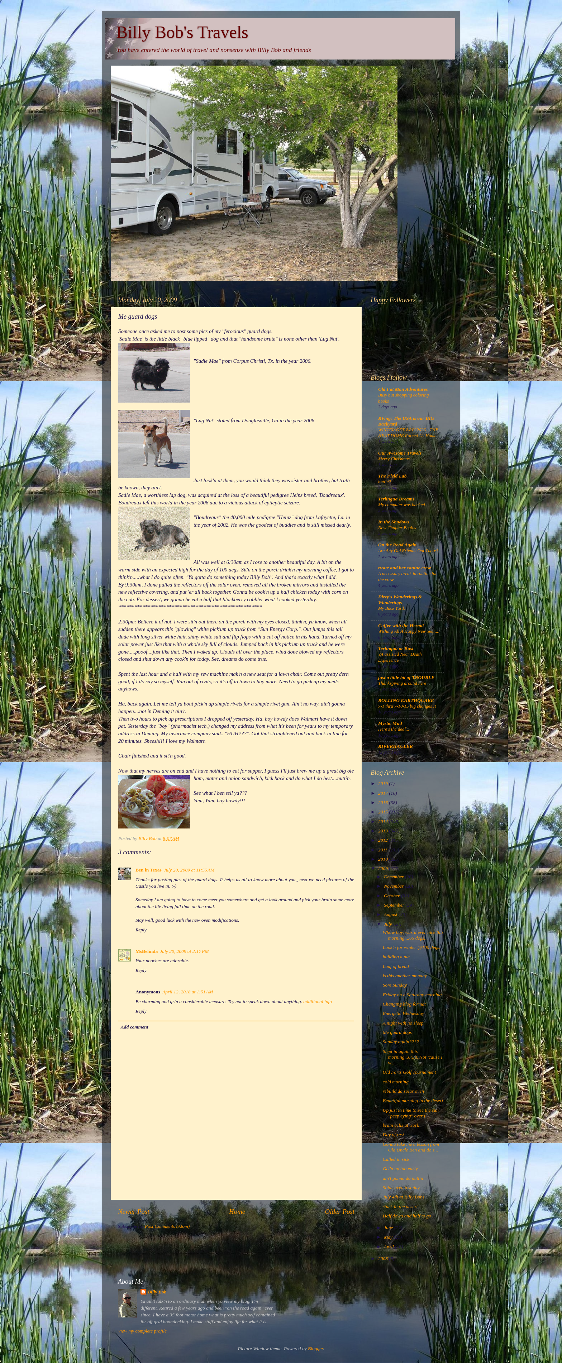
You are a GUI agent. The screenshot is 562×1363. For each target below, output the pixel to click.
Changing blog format (404, 1004)
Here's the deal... (393, 729)
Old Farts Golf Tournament (409, 1072)
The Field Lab (392, 476)
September (394, 905)
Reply (141, 929)
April (389, 1246)
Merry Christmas (394, 458)
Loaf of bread (396, 966)
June (389, 1227)
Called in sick (396, 1159)
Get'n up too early (400, 1168)
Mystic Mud (390, 723)
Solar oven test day (401, 1187)
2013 (383, 831)
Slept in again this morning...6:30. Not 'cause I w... (413, 1057)
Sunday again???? (401, 1041)
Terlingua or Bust (396, 648)
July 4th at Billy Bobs (403, 1197)
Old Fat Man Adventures (403, 389)
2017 (383, 793)
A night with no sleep (403, 1023)
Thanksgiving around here (402, 683)
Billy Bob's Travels (182, 32)
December (394, 876)
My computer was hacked (401, 504)
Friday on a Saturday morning (412, 994)
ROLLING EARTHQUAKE (406, 700)
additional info (317, 1001)
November (394, 886)
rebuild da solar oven (403, 1091)
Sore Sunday (395, 985)
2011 (383, 850)
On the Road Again (397, 544)
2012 (383, 840)
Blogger (315, 1348)
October (392, 895)
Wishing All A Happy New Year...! (409, 631)
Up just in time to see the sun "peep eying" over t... (411, 1113)
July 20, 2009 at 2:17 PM (184, 951)
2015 (383, 812)
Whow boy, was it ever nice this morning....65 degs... (413, 935)
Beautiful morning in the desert (413, 1100)
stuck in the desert (400, 1206)
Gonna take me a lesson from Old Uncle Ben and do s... (411, 1147)
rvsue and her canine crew (404, 567)
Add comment (134, 1027)
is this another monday (405, 975)
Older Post (339, 1211)
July (388, 924)
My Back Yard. (391, 608)
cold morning (396, 1081)
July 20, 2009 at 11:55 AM (189, 870)
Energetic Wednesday (403, 1013)
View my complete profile (142, 1331)
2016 (383, 802)
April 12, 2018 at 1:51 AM (187, 991)
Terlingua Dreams (396, 499)
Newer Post (133, 1211)
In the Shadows (393, 521)
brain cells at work (401, 1125)
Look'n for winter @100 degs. (411, 947)
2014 (383, 821)
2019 (383, 783)
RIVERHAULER (395, 746)
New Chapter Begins (397, 527)
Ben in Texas (148, 870)
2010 (383, 859)
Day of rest (393, 1134)
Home (237, 1211)
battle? (384, 481)
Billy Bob (157, 1292)
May (389, 1237)
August (391, 914)
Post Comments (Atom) (167, 1226)
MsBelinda (146, 951)
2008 (383, 1258)
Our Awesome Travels (400, 453)
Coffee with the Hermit (401, 625)
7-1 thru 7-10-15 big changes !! (407, 706)
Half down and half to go (407, 1216)
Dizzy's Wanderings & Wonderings (400, 599)
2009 (383, 868)
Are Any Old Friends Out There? (408, 550)
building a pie (396, 956)
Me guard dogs (397, 1032)
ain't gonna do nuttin (403, 1178)
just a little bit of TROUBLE (406, 677)
